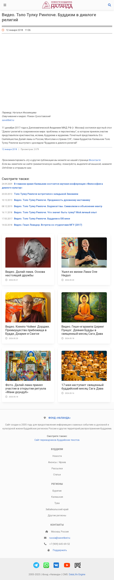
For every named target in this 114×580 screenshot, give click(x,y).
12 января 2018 (9, 149)
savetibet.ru (8, 120)
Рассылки (57, 468)
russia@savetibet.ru (59, 537)
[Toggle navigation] (5, 5)
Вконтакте (94, 160)
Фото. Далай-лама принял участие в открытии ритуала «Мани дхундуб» (25, 388)
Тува (57, 503)
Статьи (57, 474)
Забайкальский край (57, 509)
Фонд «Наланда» (59, 417)
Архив (62, 462)
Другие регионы (57, 515)
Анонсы (52, 462)
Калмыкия (57, 496)
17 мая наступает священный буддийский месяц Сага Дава (82, 386)
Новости (57, 456)
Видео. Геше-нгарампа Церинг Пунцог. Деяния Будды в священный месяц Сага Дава (82, 330)
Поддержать (60, 550)
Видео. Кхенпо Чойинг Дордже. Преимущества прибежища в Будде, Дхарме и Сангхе (27, 330)
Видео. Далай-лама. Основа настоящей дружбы (25, 273)
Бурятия (57, 490)
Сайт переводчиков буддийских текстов (57, 440)
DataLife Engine (77, 574)
